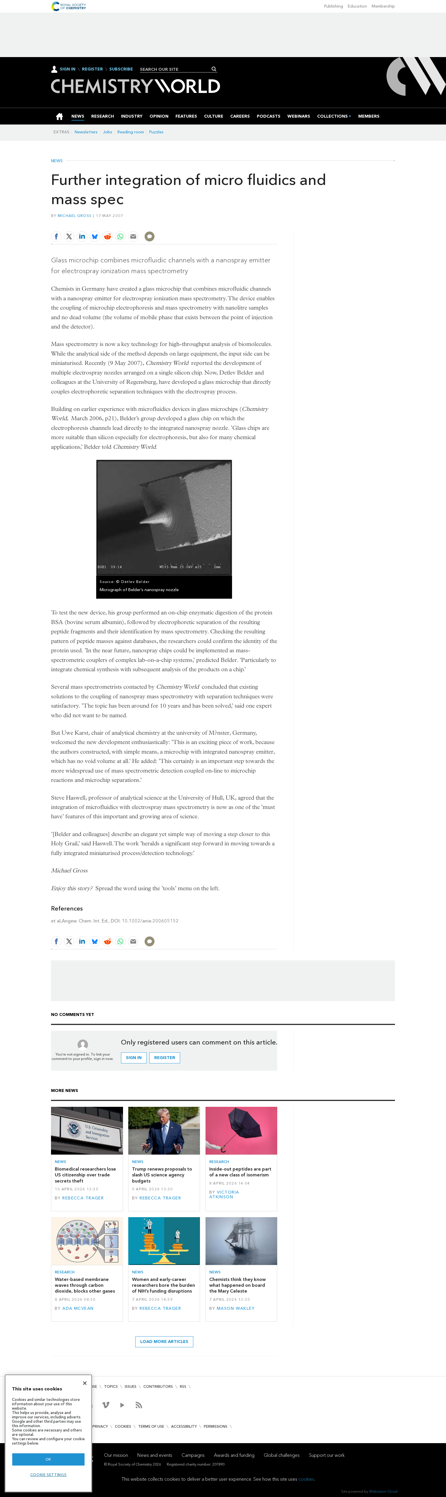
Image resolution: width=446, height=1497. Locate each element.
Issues (130, 1386)
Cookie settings (48, 1475)
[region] (48, 1433)
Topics (111, 1386)
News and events (154, 1455)
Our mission (116, 1455)
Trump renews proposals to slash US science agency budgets (162, 1175)
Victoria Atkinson (224, 1194)
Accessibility (184, 1426)
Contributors (158, 1386)
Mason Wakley (236, 1308)
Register (92, 69)
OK (48, 1459)
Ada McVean (78, 1308)
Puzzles (156, 132)
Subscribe (121, 69)
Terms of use (151, 1426)
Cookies (123, 1426)
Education (357, 6)
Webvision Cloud (383, 1491)
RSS (183, 1386)
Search (214, 69)
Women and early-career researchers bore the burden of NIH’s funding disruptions (163, 1285)
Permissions (215, 1426)
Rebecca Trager (83, 1198)
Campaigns (193, 1455)
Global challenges (282, 1455)
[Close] (84, 1383)
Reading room (130, 132)
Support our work (327, 1455)
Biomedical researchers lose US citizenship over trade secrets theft (85, 1175)
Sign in (134, 1057)
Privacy (100, 1426)
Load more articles (164, 1341)
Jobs (107, 132)
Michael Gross (75, 215)
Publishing (333, 6)
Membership (383, 6)
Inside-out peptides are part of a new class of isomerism (240, 1172)
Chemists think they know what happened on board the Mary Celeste (237, 1285)
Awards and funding (234, 1455)
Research (219, 1162)
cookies (306, 1479)
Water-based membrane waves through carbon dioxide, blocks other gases (85, 1285)
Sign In (67, 69)
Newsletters (86, 132)
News (57, 161)
